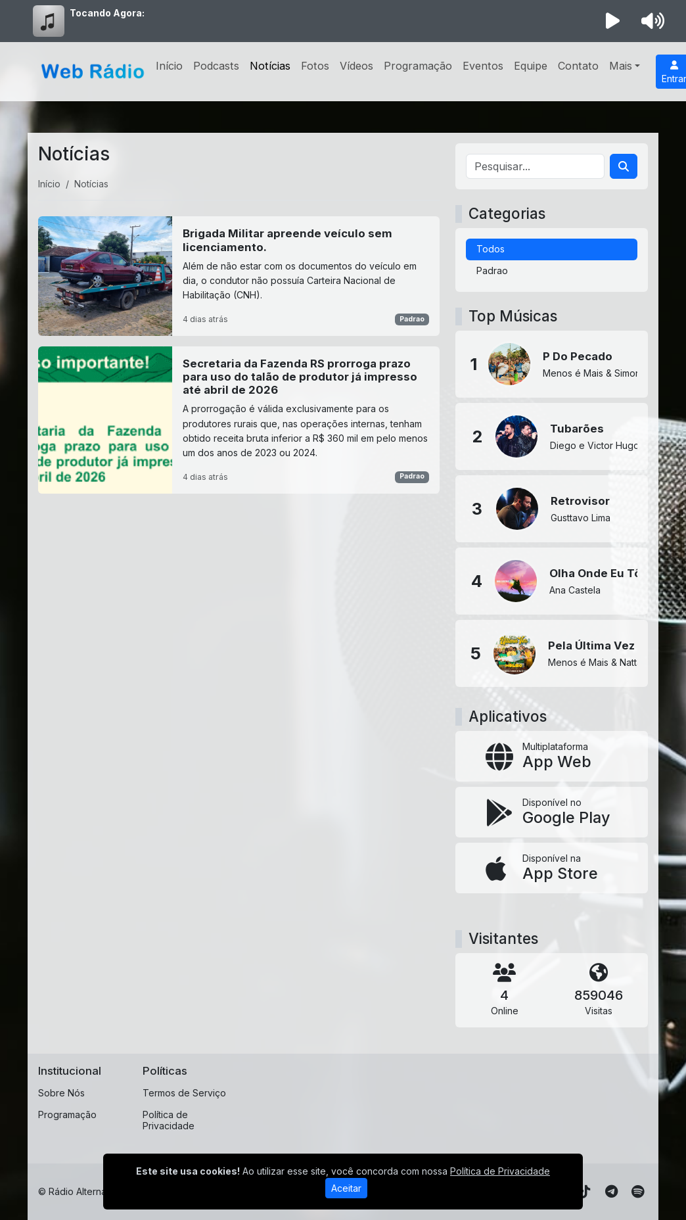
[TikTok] (585, 1192)
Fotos (315, 65)
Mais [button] (620, 65)
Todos (490, 248)
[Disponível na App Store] (551, 868)
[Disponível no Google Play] (551, 812)
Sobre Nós (61, 1092)
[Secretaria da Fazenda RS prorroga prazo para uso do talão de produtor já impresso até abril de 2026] (239, 420)
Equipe (530, 65)
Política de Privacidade (168, 1120)
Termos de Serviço (184, 1092)
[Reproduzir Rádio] (613, 21)
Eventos (483, 65)
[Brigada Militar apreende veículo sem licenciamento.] (239, 275)
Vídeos (356, 65)
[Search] (623, 166)
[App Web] (551, 756)
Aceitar (346, 1188)
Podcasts (216, 65)
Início (169, 65)
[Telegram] (611, 1192)
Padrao (412, 319)
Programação (418, 65)
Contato (578, 65)
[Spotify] (637, 1192)
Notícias (270, 65)
